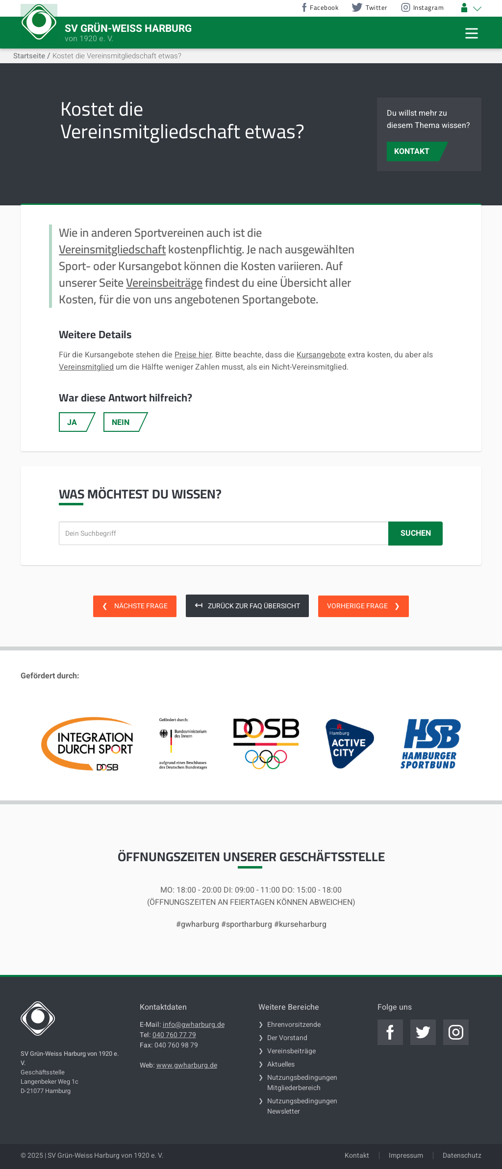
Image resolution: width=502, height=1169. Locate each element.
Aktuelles (281, 1064)
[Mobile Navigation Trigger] (471, 33)
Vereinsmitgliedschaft (112, 249)
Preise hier (193, 355)
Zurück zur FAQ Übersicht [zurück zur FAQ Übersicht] (247, 605)
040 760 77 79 (174, 1035)
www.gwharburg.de (186, 1065)
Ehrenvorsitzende (294, 1025)
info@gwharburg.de (194, 1025)
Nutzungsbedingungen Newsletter (302, 1106)
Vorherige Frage (363, 606)
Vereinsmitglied (86, 367)
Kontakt (357, 1155)
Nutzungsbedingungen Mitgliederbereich (302, 1082)
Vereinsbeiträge (164, 283)
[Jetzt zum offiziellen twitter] (423, 1032)
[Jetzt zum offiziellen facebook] (390, 1032)
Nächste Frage (135, 606)
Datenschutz (462, 1155)
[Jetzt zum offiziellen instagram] (456, 1032)
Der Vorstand (287, 1038)
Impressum (406, 1155)
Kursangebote (321, 355)
